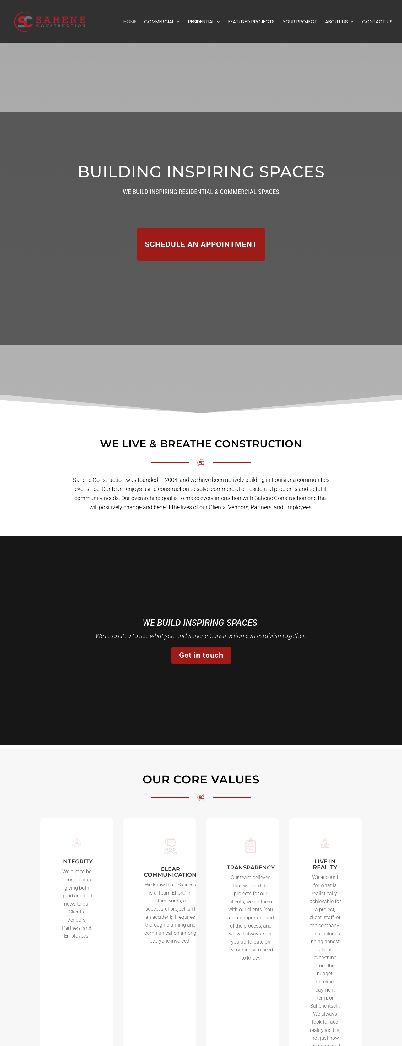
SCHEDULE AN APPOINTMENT (201, 244)
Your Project (300, 22)
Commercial (159, 22)
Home (129, 22)
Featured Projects (251, 22)
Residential (201, 22)
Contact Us (377, 22)
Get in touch (201, 655)
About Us (336, 22)
